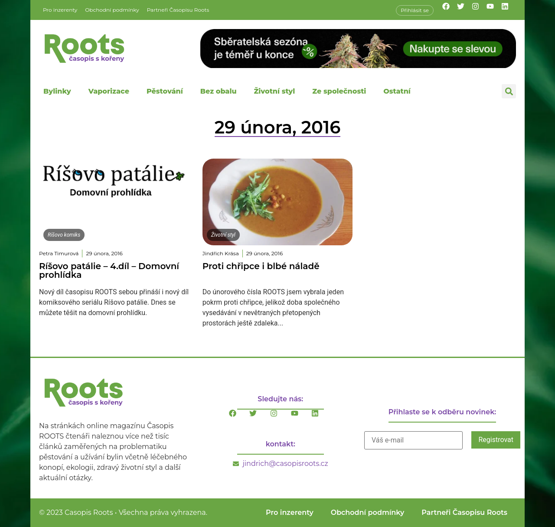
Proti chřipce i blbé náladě (261, 266)
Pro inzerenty (60, 10)
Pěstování (165, 91)
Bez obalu (218, 91)
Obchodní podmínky (112, 10)
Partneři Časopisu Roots (178, 10)
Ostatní (397, 91)
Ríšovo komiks (64, 235)
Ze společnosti (339, 91)
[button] (509, 91)
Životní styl (274, 91)
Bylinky (57, 91)
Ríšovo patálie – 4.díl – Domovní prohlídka (109, 270)
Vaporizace (108, 91)
